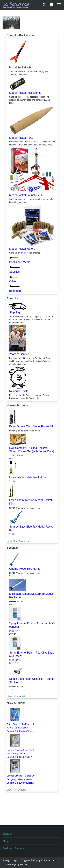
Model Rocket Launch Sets (25, 195)
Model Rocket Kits (20, 67)
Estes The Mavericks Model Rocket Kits (30, 502)
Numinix (23, 864)
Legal (15, 860)
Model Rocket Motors (22, 248)
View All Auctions (16, 789)
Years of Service (19, 354)
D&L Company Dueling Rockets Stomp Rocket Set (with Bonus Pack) (31, 450)
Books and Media (19, 262)
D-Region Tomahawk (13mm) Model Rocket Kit (31, 595)
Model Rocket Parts (21, 137)
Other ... (14, 281)
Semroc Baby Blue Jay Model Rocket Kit (31, 528)
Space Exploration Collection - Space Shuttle (31, 680)
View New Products (18, 541)
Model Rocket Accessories (25, 92)
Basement (15, 290)
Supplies (14, 271)
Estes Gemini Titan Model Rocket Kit (31, 426)
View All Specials (16, 696)
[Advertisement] (32, 813)
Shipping (14, 312)
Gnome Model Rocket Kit (24, 568)
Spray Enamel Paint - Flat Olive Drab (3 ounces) (31, 654)
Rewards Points (18, 391)
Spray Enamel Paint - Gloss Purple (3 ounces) (32, 625)
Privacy (6, 860)
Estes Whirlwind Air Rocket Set (28, 477)
